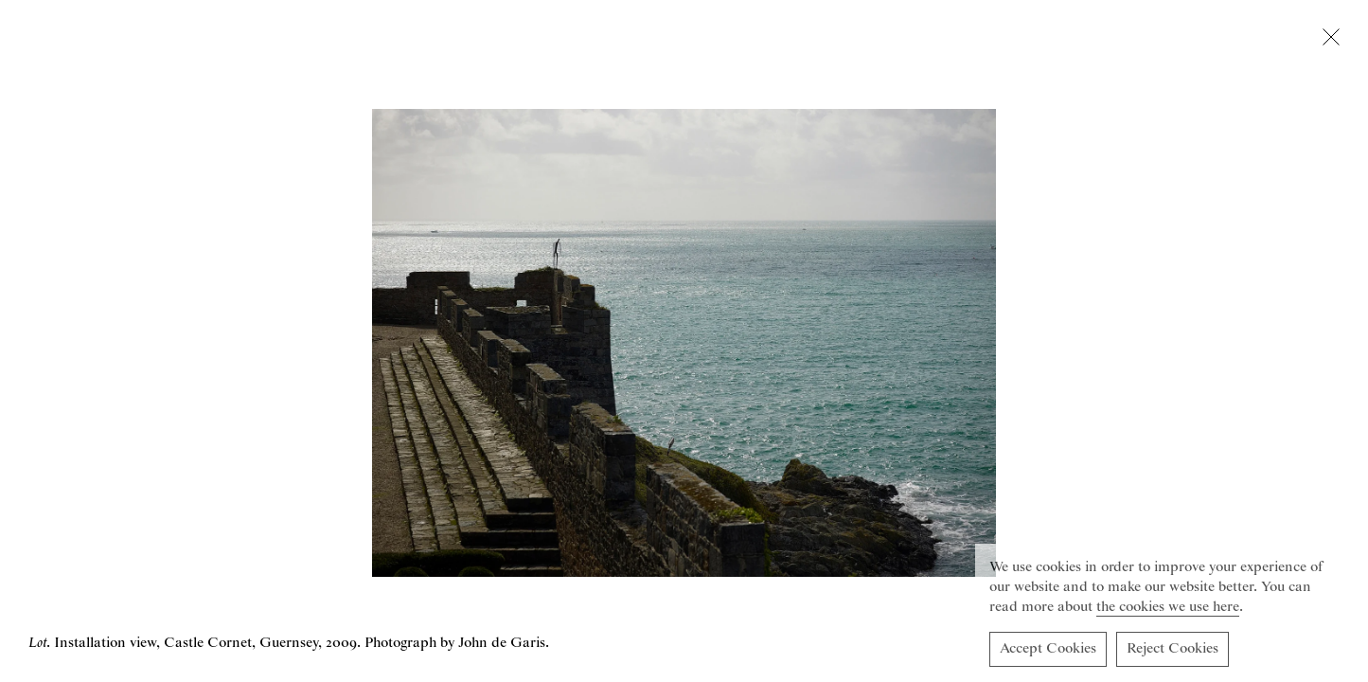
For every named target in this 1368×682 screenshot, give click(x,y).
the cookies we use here (1167, 610)
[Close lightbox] (1331, 40)
